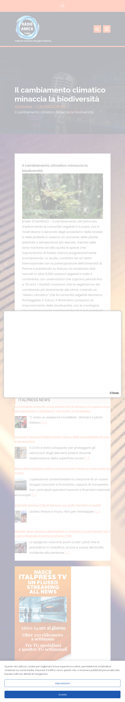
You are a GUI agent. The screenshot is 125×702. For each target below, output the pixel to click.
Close (114, 393)
